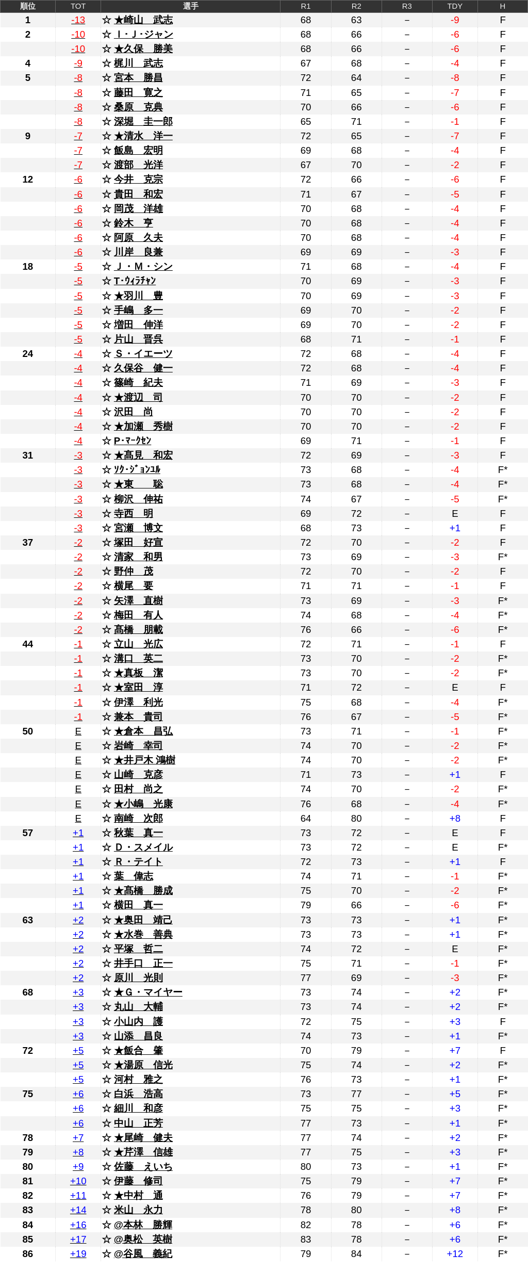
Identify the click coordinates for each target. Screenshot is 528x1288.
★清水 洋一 (143, 136)
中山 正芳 (138, 1123)
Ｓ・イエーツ (143, 353)
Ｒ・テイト (138, 861)
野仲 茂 (133, 571)
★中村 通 (138, 1195)
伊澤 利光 (138, 702)
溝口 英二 (138, 658)
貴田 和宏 (138, 194)
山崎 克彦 (138, 774)
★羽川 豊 (138, 295)
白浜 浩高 (138, 1093)
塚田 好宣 (138, 542)
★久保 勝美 (143, 48)
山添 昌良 (138, 1036)
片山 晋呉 (138, 339)
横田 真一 (138, 905)
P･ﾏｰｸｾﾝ (132, 440)
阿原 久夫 (138, 237)
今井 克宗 (138, 179)
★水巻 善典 (143, 934)
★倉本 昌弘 (143, 731)
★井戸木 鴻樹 (144, 760)
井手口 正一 (143, 963)
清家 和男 (138, 556)
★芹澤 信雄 (143, 1152)
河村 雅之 (138, 1079)
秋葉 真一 (138, 832)
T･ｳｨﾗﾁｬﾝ (135, 280)
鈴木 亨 (133, 223)
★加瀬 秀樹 (143, 426)
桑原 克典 (138, 107)
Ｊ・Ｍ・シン (143, 266)
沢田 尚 (133, 411)
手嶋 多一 (138, 310)
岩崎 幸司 (138, 745)
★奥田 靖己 (143, 920)
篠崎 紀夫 (138, 382)
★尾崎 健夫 (143, 1137)
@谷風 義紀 (143, 1253)
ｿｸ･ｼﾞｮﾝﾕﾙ (137, 469)
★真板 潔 (138, 672)
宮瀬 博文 (138, 528)
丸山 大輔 (138, 1006)
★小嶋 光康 (143, 803)
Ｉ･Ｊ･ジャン (143, 34)
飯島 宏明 (138, 150)
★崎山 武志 (143, 19)
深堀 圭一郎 (143, 121)
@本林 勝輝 (143, 1224)
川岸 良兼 (138, 252)
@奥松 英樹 (143, 1239)
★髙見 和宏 (143, 455)
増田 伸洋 (138, 324)
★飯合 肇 (138, 1050)
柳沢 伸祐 (138, 499)
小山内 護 (138, 1021)
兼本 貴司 (138, 716)
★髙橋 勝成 (143, 890)
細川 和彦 (138, 1108)
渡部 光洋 (138, 164)
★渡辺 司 (138, 397)
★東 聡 (138, 484)
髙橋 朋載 (138, 629)
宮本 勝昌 (138, 77)
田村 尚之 (138, 789)
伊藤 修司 (138, 1181)
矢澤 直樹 (138, 600)
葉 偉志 (133, 876)
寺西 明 (133, 513)
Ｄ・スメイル (143, 847)
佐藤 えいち (143, 1166)
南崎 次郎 (138, 818)
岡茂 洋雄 (138, 208)
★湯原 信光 (143, 1064)
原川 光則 (138, 977)
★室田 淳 (138, 687)
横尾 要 (133, 585)
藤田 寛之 (138, 92)
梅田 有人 (138, 615)
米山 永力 (138, 1209)
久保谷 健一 (143, 368)
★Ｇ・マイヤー (148, 992)
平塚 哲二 (138, 948)
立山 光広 (138, 644)
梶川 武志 (138, 63)
